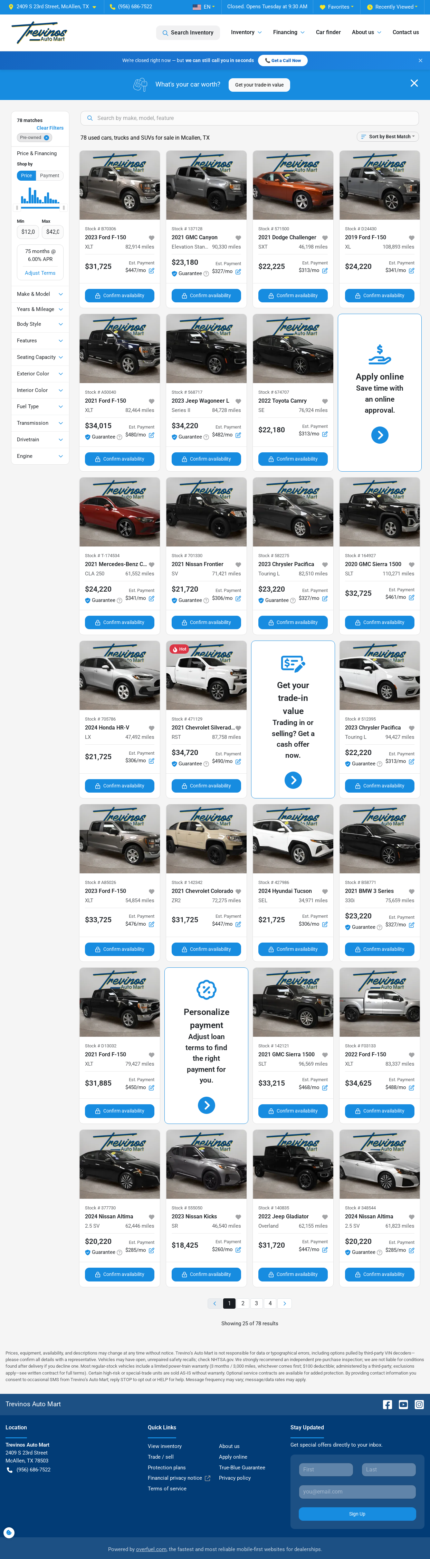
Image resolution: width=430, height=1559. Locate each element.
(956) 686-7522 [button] (131, 6)
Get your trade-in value (259, 66)
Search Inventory (188, 33)
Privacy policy (235, 1460)
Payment (49, 157)
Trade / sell (161, 1438)
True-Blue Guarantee (242, 1449)
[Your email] (357, 1473)
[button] (55, 6)
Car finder (328, 32)
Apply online (233, 1438)
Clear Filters (50, 109)
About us (229, 1428)
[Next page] (284, 1285)
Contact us (406, 32)
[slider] (17, 189)
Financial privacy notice (179, 1460)
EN (202, 7)
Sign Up (357, 1495)
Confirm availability (119, 277)
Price (26, 157)
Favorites (335, 7)
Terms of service (167, 1470)
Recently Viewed (390, 7)
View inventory (165, 1428)
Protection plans (167, 1449)
